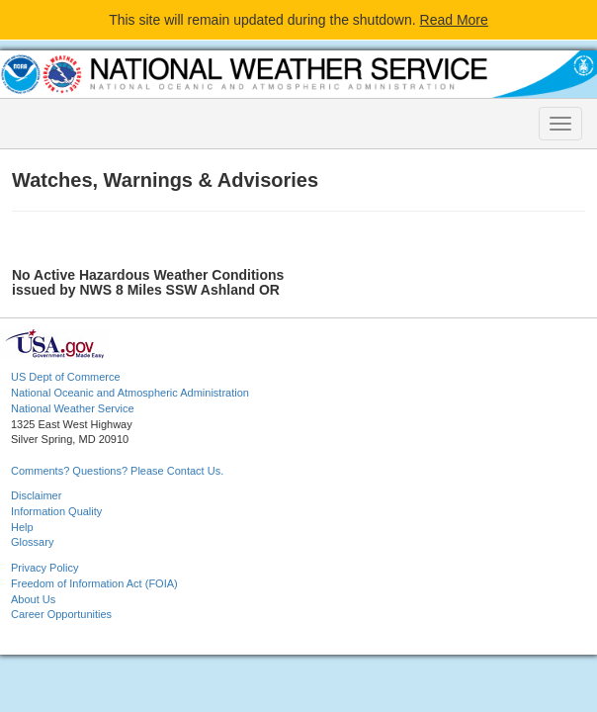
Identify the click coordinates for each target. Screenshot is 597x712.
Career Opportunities (61, 614)
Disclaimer (36, 495)
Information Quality (56, 511)
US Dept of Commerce (66, 377)
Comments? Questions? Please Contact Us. (117, 471)
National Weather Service (72, 408)
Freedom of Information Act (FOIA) (94, 583)
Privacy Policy (44, 568)
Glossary (32, 542)
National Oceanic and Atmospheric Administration (130, 393)
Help (22, 527)
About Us (33, 599)
